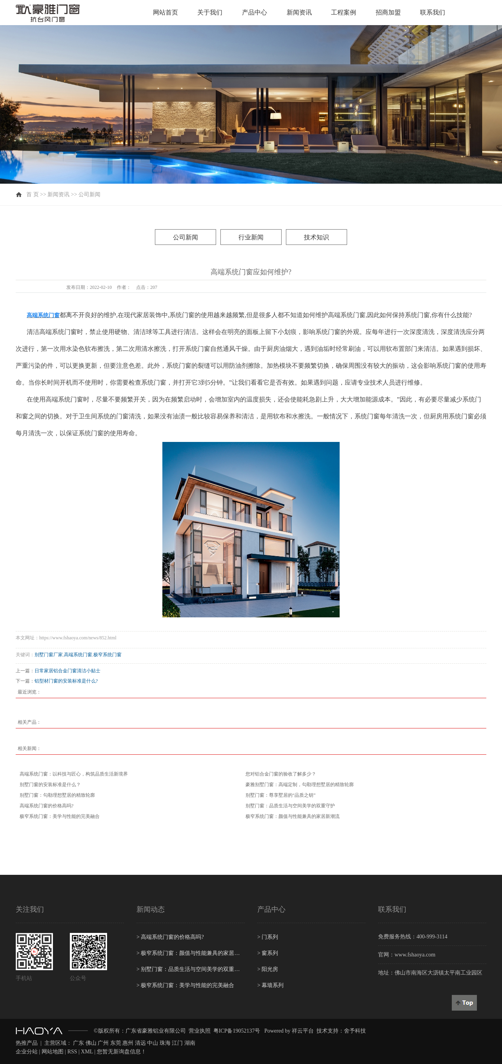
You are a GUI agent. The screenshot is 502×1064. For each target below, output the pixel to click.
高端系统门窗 (78, 654)
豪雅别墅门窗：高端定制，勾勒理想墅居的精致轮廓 (300, 784)
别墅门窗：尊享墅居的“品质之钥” (281, 795)
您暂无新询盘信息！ (121, 1052)
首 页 (32, 194)
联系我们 (432, 12)
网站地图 (53, 1052)
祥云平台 (303, 1031)
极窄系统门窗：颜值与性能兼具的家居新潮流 (293, 816)
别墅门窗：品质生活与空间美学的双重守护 (290, 805)
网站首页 (165, 12)
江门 (177, 1043)
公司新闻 (89, 194)
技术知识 (316, 237)
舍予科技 (355, 1031)
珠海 (165, 1043)
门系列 (267, 937)
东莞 (115, 1043)
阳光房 (267, 969)
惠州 (127, 1043)
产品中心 (254, 12)
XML (87, 1052)
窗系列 (267, 953)
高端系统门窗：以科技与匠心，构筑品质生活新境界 (74, 774)
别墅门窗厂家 (49, 654)
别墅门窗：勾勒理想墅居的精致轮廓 (57, 795)
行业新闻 (251, 237)
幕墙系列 (270, 985)
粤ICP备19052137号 (236, 1031)
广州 (103, 1043)
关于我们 (209, 12)
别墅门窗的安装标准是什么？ (50, 784)
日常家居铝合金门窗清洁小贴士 (67, 670)
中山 (152, 1043)
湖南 (189, 1043)
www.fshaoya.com (415, 955)
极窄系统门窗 (107, 654)
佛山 (90, 1043)
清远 (140, 1043)
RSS (72, 1052)
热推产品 (27, 1043)
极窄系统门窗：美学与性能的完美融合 (60, 816)
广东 (78, 1043)
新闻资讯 (299, 12)
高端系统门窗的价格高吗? (46, 805)
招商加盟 (388, 12)
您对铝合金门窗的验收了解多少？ (281, 774)
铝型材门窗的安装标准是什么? (66, 681)
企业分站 (27, 1052)
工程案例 (343, 12)
